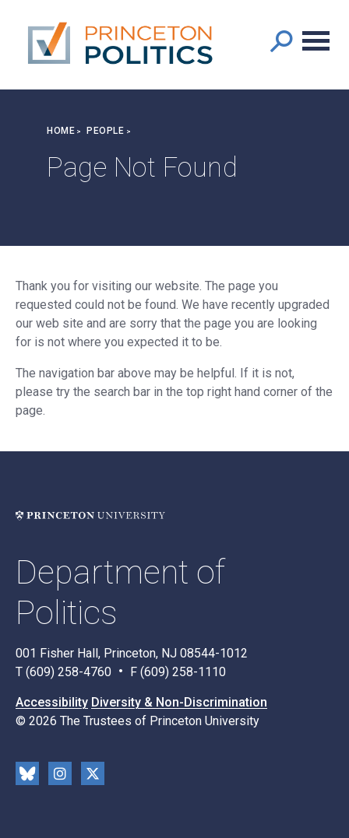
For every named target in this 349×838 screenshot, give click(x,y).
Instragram (60, 773)
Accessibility (52, 702)
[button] (280, 40)
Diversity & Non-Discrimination (179, 702)
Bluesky (27, 773)
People (105, 130)
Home (61, 130)
